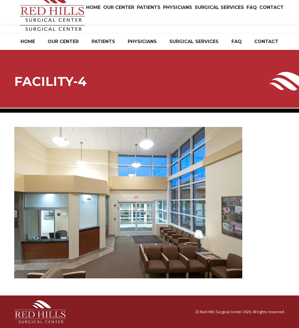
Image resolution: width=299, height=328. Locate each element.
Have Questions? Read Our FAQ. (257, 21)
